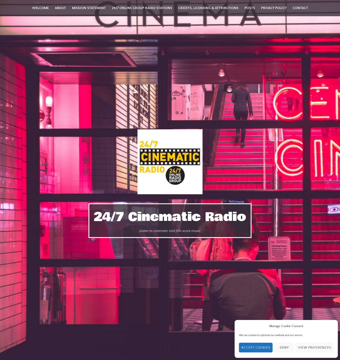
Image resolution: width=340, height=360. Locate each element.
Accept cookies (255, 347)
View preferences (314, 347)
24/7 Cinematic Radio (170, 216)
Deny (284, 347)
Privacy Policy (274, 8)
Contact (300, 8)
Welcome (40, 8)
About (60, 8)
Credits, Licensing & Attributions (208, 8)
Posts (250, 8)
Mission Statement (89, 8)
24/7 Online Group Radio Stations (142, 8)
